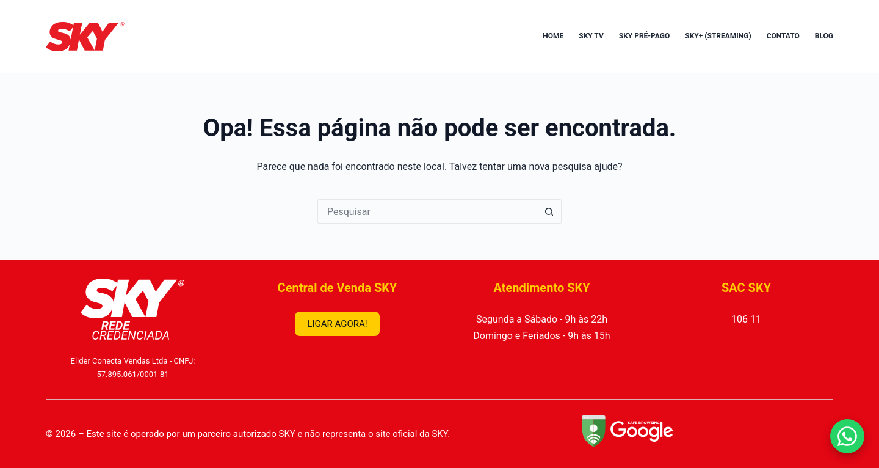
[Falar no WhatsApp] (847, 436)
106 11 (746, 319)
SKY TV (591, 36)
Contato (783, 36)
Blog (824, 36)
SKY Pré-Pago (644, 36)
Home (553, 36)
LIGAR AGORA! (337, 323)
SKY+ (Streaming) (718, 36)
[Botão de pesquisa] (549, 211)
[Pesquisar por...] (427, 211)
